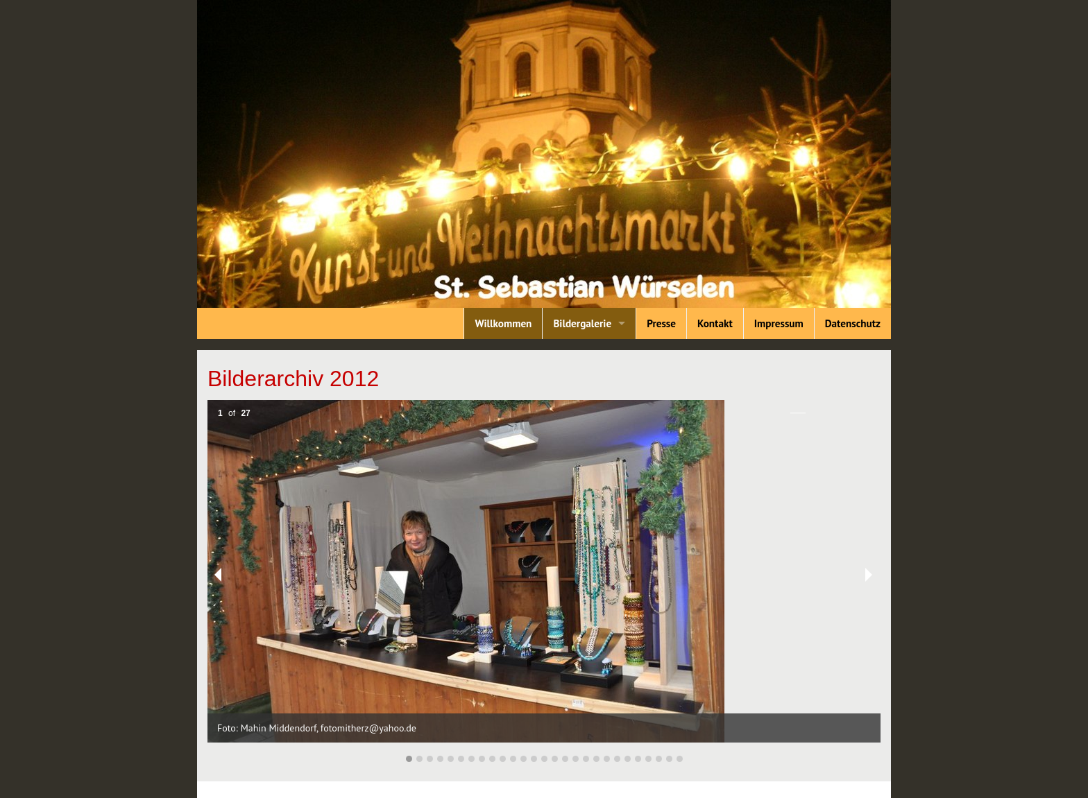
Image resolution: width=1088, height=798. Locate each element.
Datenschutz (853, 323)
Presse (661, 323)
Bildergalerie (582, 323)
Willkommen (503, 323)
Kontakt (715, 323)
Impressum (779, 323)
